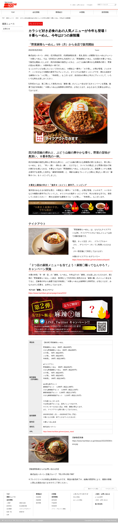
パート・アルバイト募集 (59, 508)
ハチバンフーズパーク (80, 494)
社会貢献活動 (23, 506)
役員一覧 (9, 511)
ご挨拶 (8, 503)
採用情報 (55, 497)
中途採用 (54, 503)
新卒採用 (54, 500)
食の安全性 (98, 504)
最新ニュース (10, 18)
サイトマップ (8, 520)
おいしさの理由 (77, 500)
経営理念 (9, 506)
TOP (3, 18)
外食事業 (38, 497)
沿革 (8, 514)
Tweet (97, 50)
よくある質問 (99, 497)
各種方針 (21, 511)
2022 (17, 18)
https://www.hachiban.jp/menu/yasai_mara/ (58, 431)
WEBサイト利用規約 (37, 520)
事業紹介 (39, 494)
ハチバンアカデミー (25, 508)
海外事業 (38, 503)
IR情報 (54, 494)
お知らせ (6, 29)
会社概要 (9, 508)
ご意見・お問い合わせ (102, 494)
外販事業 (38, 500)
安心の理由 (76, 497)
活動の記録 (22, 503)
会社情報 (10, 500)
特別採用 (54, 506)
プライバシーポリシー (21, 520)
